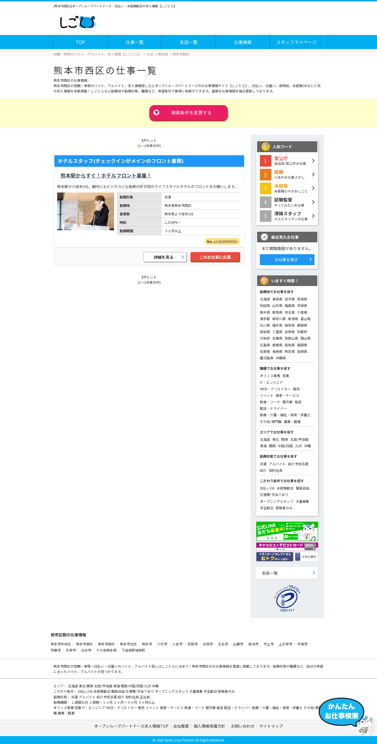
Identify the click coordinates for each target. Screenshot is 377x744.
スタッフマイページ (296, 42)
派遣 (263, 463)
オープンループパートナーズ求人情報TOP (131, 726)
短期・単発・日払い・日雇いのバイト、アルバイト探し (116, 666)
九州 (298, 445)
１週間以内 (80, 702)
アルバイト (277, 463)
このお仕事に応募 (215, 257)
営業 (285, 375)
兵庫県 (277, 338)
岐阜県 (290, 325)
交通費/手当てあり (274, 494)
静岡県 (302, 325)
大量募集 (302, 501)
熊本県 (290, 351)
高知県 (290, 344)
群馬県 (277, 312)
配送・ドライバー (273, 408)
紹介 (263, 470)
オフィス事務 (270, 375)
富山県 (305, 318)
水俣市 (208, 643)
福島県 (290, 305)
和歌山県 (291, 338)
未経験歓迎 (285, 488)
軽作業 (287, 401)
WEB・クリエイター (275, 388)
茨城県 (302, 305)
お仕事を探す (286, 259)
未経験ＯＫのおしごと (287, 188)
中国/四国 (285, 445)
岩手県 (290, 298)
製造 (298, 401)
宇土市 (269, 643)
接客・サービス (287, 395)
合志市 (86, 650)
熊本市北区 (128, 643)
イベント (266, 395)
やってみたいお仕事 (287, 201)
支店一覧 (189, 42)
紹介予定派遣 (298, 463)
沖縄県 (281, 357)
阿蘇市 (56, 650)
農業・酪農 (292, 421)
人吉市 (177, 643)
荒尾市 (193, 643)
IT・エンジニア (271, 382)
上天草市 (285, 643)
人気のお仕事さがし (287, 174)
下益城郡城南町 (133, 650)
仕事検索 (243, 42)
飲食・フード (270, 401)
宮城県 (302, 298)
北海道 (265, 298)
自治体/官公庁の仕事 (287, 160)
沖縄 (307, 445)
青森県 (277, 298)
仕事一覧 (135, 42)
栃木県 (265, 312)
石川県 (265, 325)
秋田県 (265, 305)
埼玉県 (290, 312)
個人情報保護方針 (210, 726)
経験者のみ (284, 507)
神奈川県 (279, 318)
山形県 (277, 305)
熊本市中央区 (61, 643)
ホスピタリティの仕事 (287, 215)
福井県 (277, 325)
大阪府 (265, 338)
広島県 (265, 344)
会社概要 (181, 726)
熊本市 (147, 643)
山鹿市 (238, 643)
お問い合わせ (243, 726)
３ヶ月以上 (146, 702)
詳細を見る (163, 257)
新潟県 (293, 318)
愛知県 (265, 331)
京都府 (302, 331)
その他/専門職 (271, 421)
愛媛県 (277, 344)
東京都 (265, 318)
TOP (80, 42)
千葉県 (302, 312)
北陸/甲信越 (299, 439)
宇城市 (302, 643)
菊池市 (253, 643)
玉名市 (223, 643)
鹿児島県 (266, 357)
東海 (263, 445)
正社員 (145, 696)
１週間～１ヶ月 (101, 702)
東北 (275, 439)
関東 (284, 439)
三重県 (277, 331)
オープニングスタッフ (276, 501)
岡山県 (305, 338)
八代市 (162, 643)
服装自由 (302, 488)
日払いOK (267, 488)
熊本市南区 (106, 643)
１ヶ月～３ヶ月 (125, 702)
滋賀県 (290, 331)
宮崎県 (302, 351)
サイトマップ (271, 726)
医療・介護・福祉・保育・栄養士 (285, 414)
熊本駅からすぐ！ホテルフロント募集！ (106, 175)
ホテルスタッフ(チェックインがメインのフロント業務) (121, 160)
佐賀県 (265, 351)
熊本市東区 (84, 643)
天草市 (71, 650)
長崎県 (277, 351)
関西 (272, 445)
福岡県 (302, 344)
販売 (296, 388)
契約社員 (275, 470)
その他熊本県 (106, 650)
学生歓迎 (266, 507)
